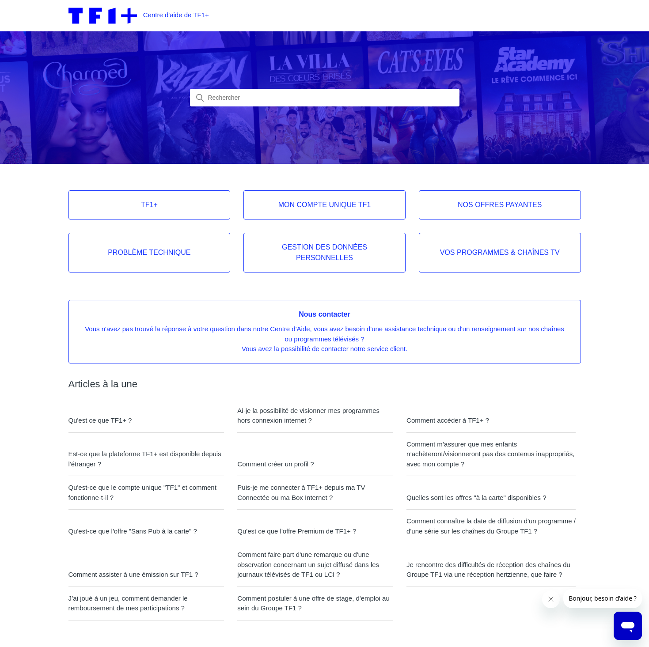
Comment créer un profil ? (275, 464)
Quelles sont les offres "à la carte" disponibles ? (476, 497)
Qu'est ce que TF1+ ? (100, 420)
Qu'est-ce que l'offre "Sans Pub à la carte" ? (132, 531)
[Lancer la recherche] (200, 98)
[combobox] (324, 97)
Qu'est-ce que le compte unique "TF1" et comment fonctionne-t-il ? (142, 492)
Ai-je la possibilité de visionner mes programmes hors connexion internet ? (308, 415)
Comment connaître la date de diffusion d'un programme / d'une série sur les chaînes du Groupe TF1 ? (491, 526)
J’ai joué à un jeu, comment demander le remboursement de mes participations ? (128, 603)
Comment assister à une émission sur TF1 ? (133, 574)
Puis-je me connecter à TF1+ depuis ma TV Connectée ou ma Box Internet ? (301, 492)
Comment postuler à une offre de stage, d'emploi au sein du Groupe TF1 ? (313, 603)
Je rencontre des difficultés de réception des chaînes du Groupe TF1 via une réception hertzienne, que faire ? (488, 570)
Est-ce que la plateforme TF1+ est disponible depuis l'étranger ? (144, 459)
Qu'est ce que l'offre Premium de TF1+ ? (296, 531)
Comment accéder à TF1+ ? (447, 420)
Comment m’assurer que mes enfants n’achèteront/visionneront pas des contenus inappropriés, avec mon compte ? (490, 454)
